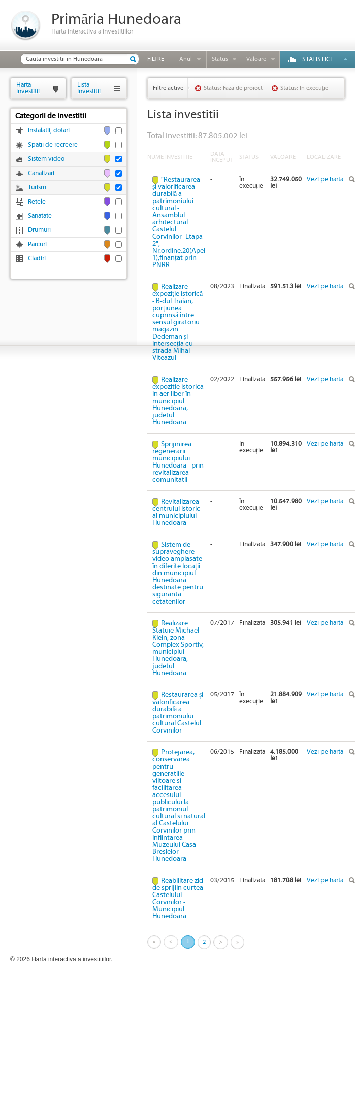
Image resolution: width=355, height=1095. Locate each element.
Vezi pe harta (325, 179)
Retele (37, 202)
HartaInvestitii (28, 88)
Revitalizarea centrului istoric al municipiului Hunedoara (176, 512)
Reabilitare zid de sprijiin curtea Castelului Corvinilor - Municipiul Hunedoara (177, 898)
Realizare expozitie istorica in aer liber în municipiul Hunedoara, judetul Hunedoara (178, 401)
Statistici (317, 59)
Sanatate (40, 216)
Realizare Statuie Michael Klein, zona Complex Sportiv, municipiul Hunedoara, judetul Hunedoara (178, 648)
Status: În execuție (304, 88)
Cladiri (37, 258)
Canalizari (41, 173)
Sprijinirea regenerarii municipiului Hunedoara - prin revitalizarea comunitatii (178, 462)
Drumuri (39, 230)
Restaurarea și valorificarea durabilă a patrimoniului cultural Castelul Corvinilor (177, 712)
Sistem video (46, 159)
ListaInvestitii (89, 88)
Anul (185, 59)
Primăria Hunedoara (116, 19)
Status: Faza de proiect (233, 88)
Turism (37, 187)
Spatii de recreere (53, 145)
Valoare (256, 59)
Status (220, 59)
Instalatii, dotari (49, 131)
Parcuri (37, 244)
